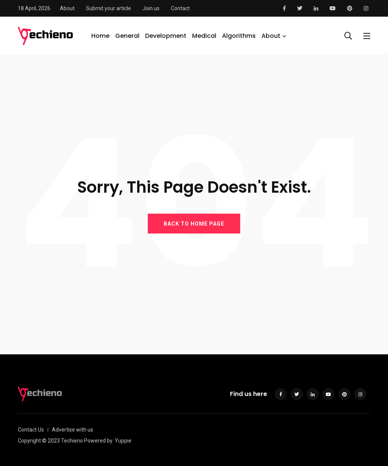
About (67, 8)
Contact (180, 8)
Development (165, 35)
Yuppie (123, 441)
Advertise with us (72, 430)
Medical (204, 35)
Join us (151, 8)
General (127, 35)
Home (100, 35)
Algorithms (239, 35)
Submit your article (108, 8)
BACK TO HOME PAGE (194, 223)
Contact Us (31, 430)
